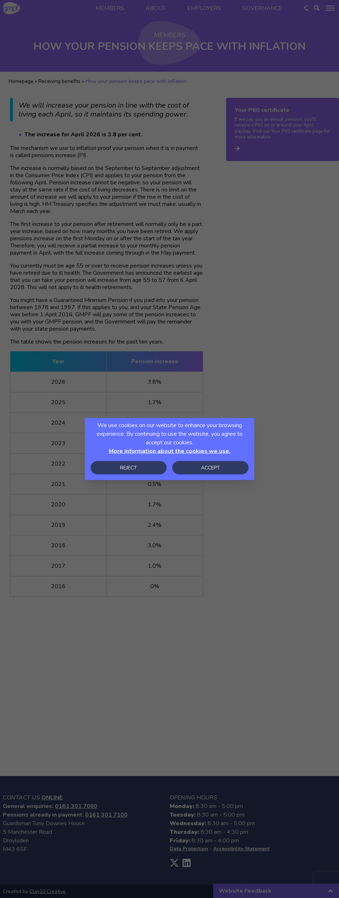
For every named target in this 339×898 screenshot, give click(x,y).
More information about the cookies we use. (169, 451)
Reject (128, 467)
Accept (210, 467)
